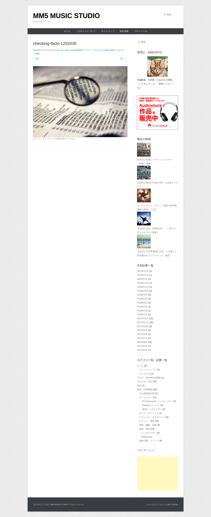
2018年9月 (142, 295)
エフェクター (145, 397)
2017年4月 (142, 350)
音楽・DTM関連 (145, 389)
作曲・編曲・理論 (148, 425)
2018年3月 (142, 310)
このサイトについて (86, 31)
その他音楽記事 (146, 393)
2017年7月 (142, 338)
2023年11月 (143, 275)
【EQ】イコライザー (151, 409)
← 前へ (36, 58)
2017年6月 (142, 342)
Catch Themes (172, 504)
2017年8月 (142, 334)
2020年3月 (142, 279)
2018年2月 (142, 314)
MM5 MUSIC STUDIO (66, 16)
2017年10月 (143, 326)
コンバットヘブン (148, 370)
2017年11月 (143, 322)
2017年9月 (142, 330)
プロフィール (140, 31)
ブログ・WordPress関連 (149, 378)
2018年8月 (142, 299)
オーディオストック (149, 413)
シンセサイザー (148, 433)
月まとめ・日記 (144, 381)
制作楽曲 (124, 31)
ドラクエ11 (144, 374)
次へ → (123, 58)
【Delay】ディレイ (150, 405)
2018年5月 (142, 303)
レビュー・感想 (146, 421)
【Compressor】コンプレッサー (157, 401)
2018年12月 (143, 283)
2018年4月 (142, 307)
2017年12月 (143, 318)
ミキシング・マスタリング (152, 417)
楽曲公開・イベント (149, 441)
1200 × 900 (64, 50)
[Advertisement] (157, 473)
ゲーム (140, 366)
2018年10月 (143, 291)
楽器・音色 (144, 429)
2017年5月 (142, 346)
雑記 (139, 385)
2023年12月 (143, 271)
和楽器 (144, 437)
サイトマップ (107, 31)
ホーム (67, 31)
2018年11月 (143, 287)
